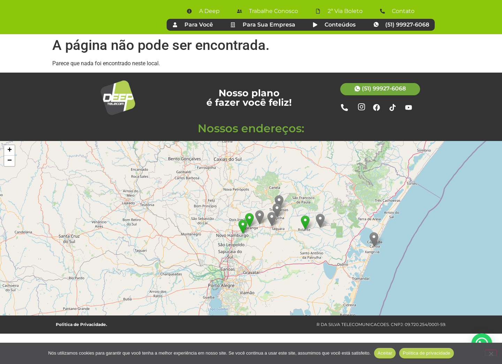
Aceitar (385, 353)
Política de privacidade (426, 353)
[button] (305, 253)
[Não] (491, 353)
